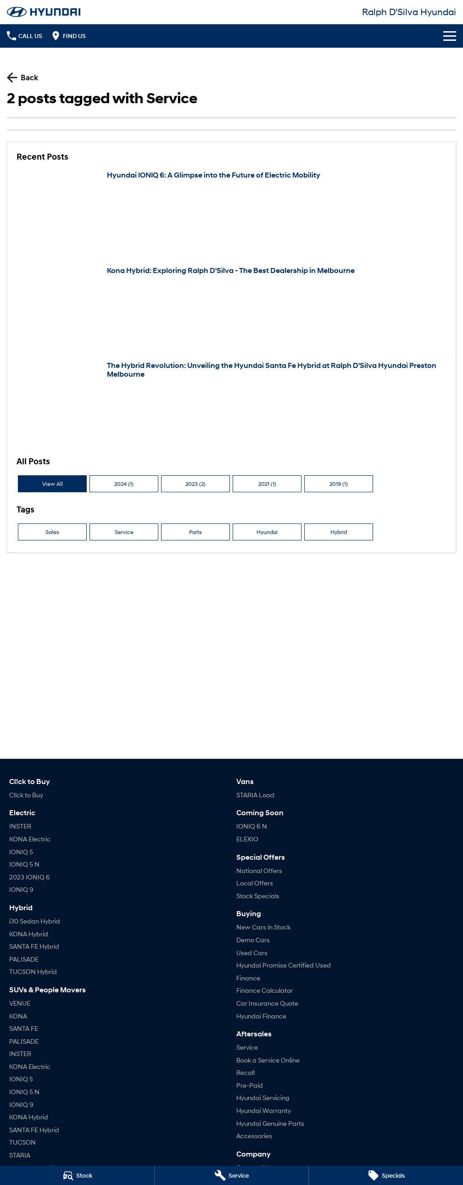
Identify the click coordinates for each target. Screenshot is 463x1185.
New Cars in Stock (263, 927)
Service (124, 532)
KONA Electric (29, 839)
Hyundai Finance (261, 1016)
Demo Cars (253, 940)
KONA (18, 1016)
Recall (245, 1072)
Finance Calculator (264, 990)
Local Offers (254, 883)
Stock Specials (257, 896)
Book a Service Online (268, 1060)
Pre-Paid (249, 1085)
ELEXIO (247, 839)
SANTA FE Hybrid (34, 946)
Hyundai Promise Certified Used (283, 965)
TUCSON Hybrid (33, 971)
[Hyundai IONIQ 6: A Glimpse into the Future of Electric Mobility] (231, 213)
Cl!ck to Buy (26, 795)
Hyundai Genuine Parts (270, 1123)
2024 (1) (124, 483)
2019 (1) (338, 483)
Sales (52, 532)
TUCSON (22, 1142)
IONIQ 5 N (24, 864)
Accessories (254, 1136)
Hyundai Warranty (263, 1110)
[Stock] (77, 1175)
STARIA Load (255, 795)
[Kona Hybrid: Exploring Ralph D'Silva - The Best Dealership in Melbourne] (231, 309)
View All (52, 483)
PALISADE (24, 959)
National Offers (259, 870)
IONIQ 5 (21, 852)
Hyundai (267, 532)
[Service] (232, 1175)
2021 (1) (267, 483)
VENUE (19, 1003)
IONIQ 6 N (251, 826)
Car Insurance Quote (267, 1003)
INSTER (20, 826)
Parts (195, 532)
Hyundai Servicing (262, 1098)
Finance (248, 978)
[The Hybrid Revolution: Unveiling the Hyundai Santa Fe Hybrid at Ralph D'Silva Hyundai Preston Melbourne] (231, 404)
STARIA (19, 1155)
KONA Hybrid (28, 934)
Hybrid (338, 532)
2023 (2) (195, 483)
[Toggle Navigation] (449, 35)
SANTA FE (23, 1028)
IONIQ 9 (21, 889)
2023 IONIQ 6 (29, 877)
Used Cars (252, 953)
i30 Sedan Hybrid (34, 921)
